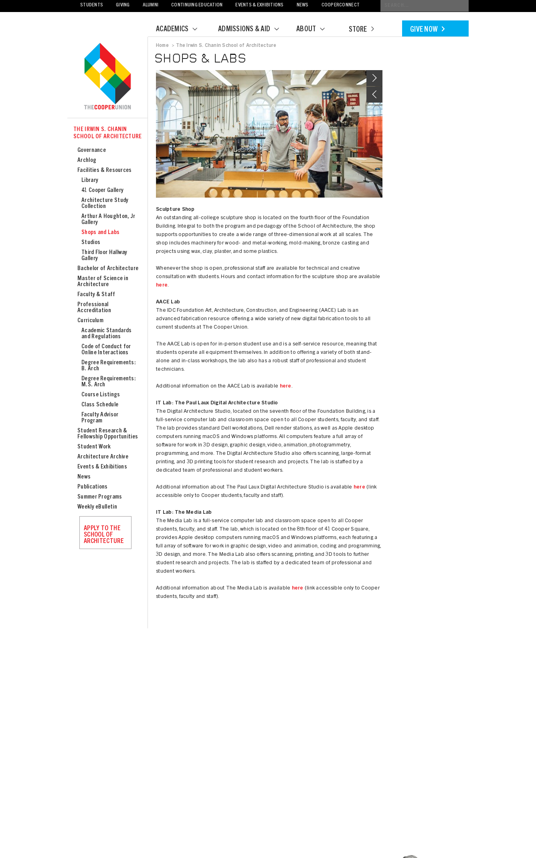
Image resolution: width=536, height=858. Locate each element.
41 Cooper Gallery (102, 191)
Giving (123, 5)
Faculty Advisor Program (100, 418)
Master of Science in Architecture (102, 282)
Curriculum (90, 321)
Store (361, 30)
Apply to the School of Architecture (104, 535)
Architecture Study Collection (104, 204)
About (315, 29)
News (303, 5)
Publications (92, 487)
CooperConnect (341, 5)
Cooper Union (107, 77)
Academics (181, 29)
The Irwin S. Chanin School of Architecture (107, 133)
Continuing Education (196, 5)
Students (91, 5)
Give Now (427, 30)
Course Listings (100, 395)
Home (162, 45)
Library (89, 181)
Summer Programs (99, 497)
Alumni (151, 5)
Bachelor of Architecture (107, 269)
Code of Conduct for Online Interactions (106, 350)
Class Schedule (99, 405)
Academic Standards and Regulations (106, 334)
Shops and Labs (100, 233)
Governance (91, 150)
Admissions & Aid (253, 29)
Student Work (94, 447)
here (162, 285)
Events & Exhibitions (259, 5)
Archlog (86, 160)
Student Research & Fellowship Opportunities (107, 434)
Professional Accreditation (94, 308)
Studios (90, 243)
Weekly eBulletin (97, 507)
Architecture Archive (102, 457)
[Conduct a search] (424, 6)
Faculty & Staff (96, 295)
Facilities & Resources (104, 171)
